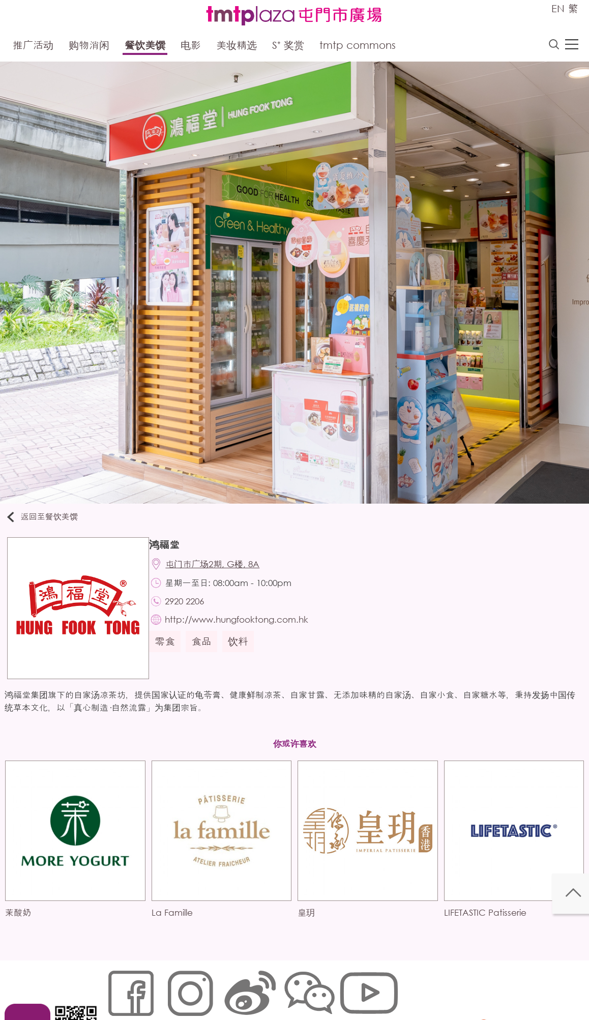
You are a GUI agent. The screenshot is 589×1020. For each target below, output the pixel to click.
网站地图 (119, 988)
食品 (206, 653)
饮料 (243, 653)
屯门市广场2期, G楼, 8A (219, 569)
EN (558, 8)
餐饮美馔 (145, 47)
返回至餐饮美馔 (48, 519)
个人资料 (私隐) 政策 (265, 988)
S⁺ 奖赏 (288, 47)
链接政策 (208, 988)
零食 (170, 653)
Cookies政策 (164, 988)
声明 (315, 988)
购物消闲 (89, 47)
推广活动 (33, 47)
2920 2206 (191, 609)
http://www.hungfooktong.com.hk (243, 630)
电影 (191, 47)
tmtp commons (357, 47)
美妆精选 (236, 47)
